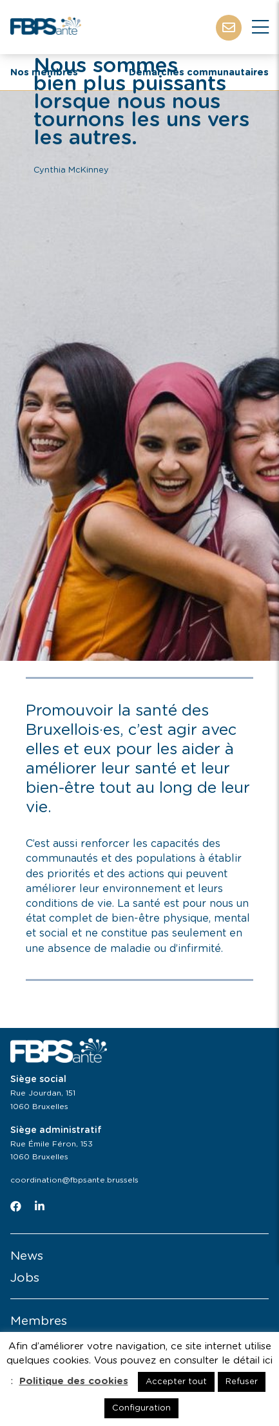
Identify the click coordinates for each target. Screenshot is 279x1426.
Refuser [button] (242, 1382)
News (26, 1256)
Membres (38, 1321)
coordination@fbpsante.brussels (74, 1180)
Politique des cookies (73, 1381)
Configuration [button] (141, 1408)
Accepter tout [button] (176, 1382)
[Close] (260, 27)
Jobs (24, 1278)
